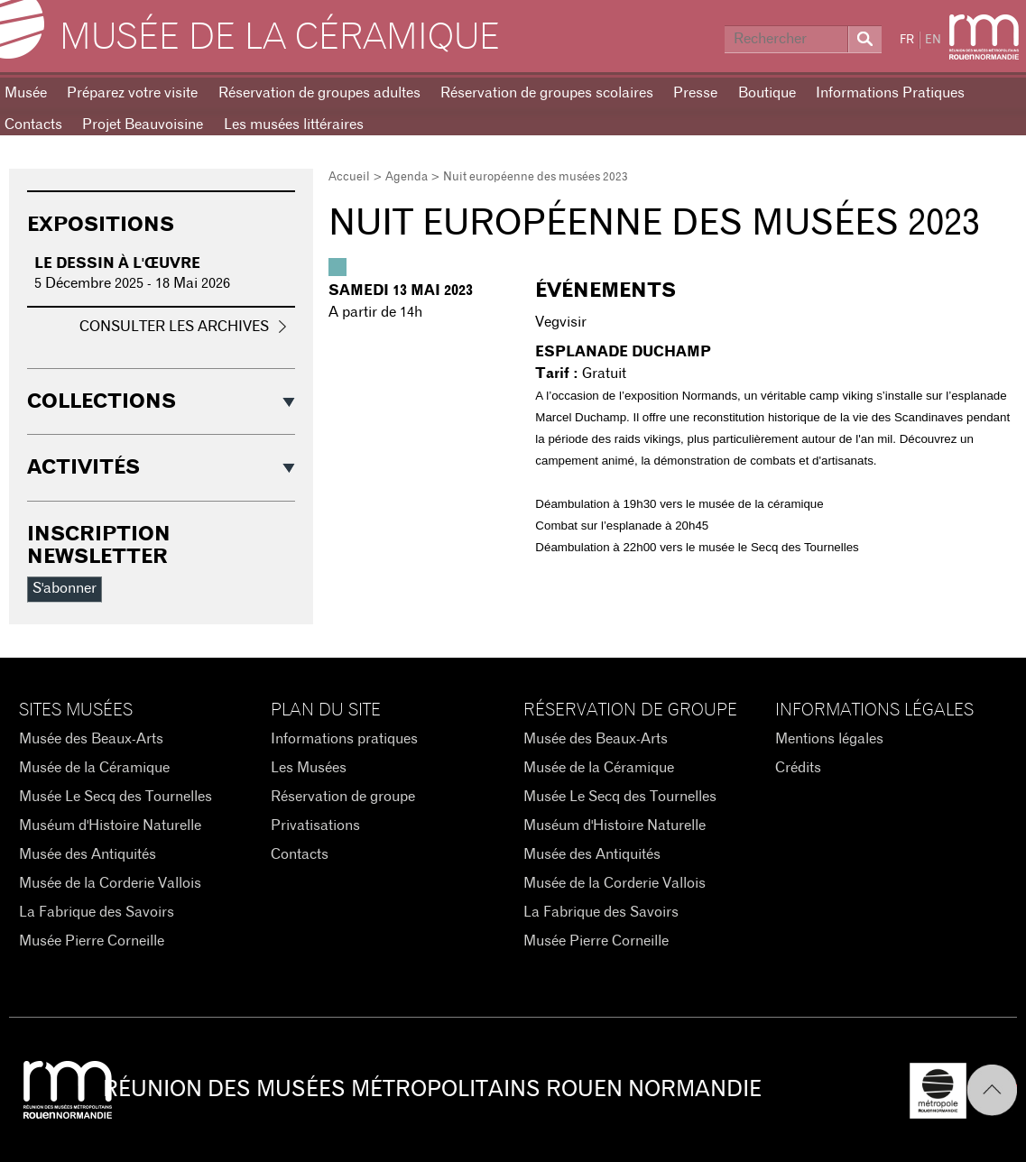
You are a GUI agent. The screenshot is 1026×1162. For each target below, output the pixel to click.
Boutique (767, 93)
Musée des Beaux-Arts (91, 739)
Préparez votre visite (132, 93)
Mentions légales (829, 739)
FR (907, 40)
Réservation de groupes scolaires (546, 93)
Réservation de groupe (343, 796)
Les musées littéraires (294, 124)
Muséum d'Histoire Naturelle (110, 825)
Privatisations (315, 825)
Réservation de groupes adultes (319, 93)
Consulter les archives (174, 326)
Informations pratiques (344, 739)
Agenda (406, 177)
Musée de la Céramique (280, 38)
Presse (695, 93)
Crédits (798, 768)
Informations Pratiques (890, 93)
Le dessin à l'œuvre (117, 263)
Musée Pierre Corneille (91, 941)
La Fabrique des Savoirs (96, 912)
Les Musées (309, 768)
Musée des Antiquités (87, 854)
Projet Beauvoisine (142, 124)
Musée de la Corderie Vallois (110, 883)
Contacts (299, 854)
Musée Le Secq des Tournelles (115, 796)
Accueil (349, 177)
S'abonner (64, 588)
